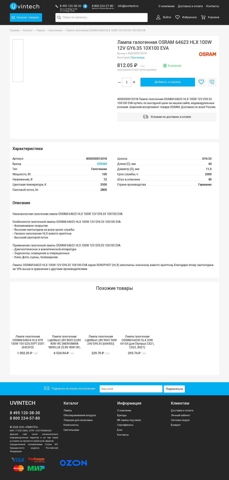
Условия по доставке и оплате (167, 117)
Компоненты (71, 424)
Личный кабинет (180, 414)
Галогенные (138, 57)
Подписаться (174, 388)
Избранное (186, 17)
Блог (120, 429)
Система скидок (180, 419)
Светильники (71, 429)
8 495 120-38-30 (70, 6)
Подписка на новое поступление (69, 389)
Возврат (176, 424)
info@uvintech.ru (128, 6)
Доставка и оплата (190, 6)
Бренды (121, 414)
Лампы (68, 409)
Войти (163, 17)
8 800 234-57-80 (103, 6)
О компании (166, 6)
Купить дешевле (148, 69)
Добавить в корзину (168, 82)
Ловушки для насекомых (78, 419)
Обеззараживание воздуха (80, 414)
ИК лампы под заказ (129, 419)
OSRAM (102, 164)
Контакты (212, 6)
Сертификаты (125, 424)
